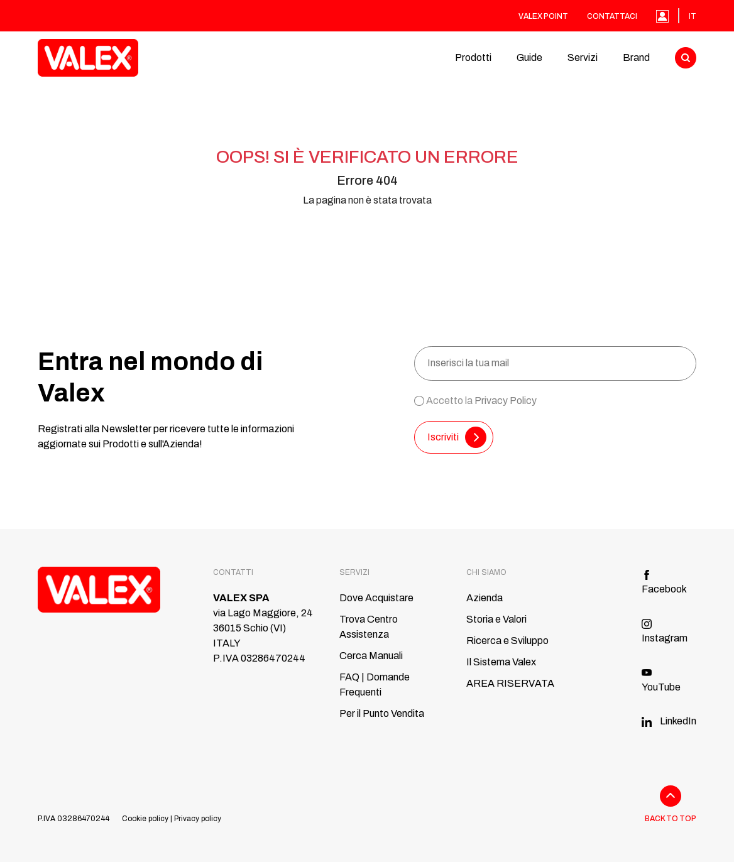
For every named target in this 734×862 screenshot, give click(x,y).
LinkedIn (669, 721)
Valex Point (543, 16)
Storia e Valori (496, 619)
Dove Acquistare (376, 597)
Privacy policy (197, 818)
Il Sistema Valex (501, 662)
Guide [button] (529, 57)
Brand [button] (636, 57)
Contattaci (612, 16)
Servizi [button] (582, 57)
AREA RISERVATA (510, 683)
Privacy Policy (505, 400)
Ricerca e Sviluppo (507, 640)
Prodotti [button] (473, 57)
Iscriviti (456, 437)
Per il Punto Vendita (381, 713)
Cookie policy (145, 818)
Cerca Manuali (371, 655)
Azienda (484, 597)
